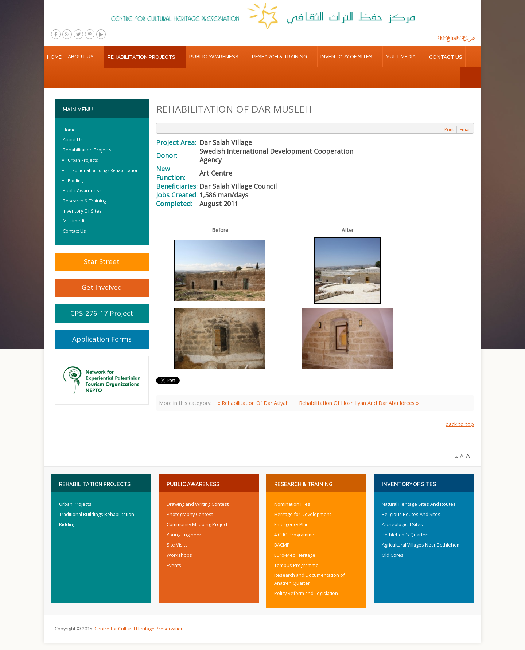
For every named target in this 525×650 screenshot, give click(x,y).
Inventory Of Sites (346, 56)
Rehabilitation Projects (141, 57)
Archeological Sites (402, 524)
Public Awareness (213, 56)
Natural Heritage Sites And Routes (419, 504)
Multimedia (401, 56)
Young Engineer (184, 534)
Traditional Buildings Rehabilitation (103, 170)
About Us (81, 56)
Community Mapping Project (197, 524)
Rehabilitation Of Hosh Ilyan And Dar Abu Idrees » (359, 402)
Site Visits (177, 544)
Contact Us (445, 57)
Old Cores (393, 555)
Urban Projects (83, 160)
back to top (460, 424)
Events (174, 565)
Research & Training (279, 56)
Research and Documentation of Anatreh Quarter (309, 579)
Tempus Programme (296, 565)
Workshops (179, 555)
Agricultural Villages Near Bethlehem (421, 544)
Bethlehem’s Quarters (406, 534)
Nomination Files (292, 504)
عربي (469, 38)
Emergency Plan (291, 524)
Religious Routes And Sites (411, 514)
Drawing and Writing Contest (198, 504)
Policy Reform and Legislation (306, 593)
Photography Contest (190, 514)
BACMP (282, 544)
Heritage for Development (302, 514)
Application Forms (102, 338)
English (450, 38)
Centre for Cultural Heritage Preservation (139, 628)
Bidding (75, 180)
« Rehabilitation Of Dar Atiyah (253, 402)
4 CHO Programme (294, 534)
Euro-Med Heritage (294, 555)
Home (54, 57)
